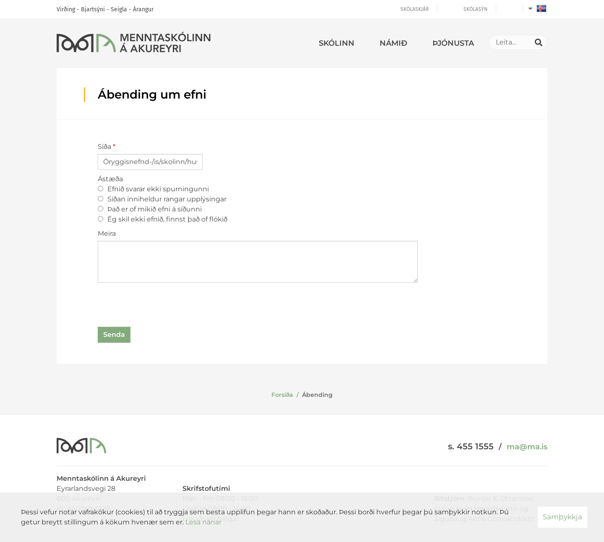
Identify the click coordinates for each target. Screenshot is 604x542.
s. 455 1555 (471, 446)
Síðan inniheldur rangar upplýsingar (162, 199)
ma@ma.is (527, 446)
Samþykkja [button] (562, 517)
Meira (107, 233)
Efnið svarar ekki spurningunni (153, 189)
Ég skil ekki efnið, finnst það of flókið (162, 219)
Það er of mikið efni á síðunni (150, 209)
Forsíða (282, 395)
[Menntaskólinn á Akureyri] (134, 43)
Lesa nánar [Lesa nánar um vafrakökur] (203, 522)
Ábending (317, 395)
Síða (104, 147)
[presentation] (161, 306)
